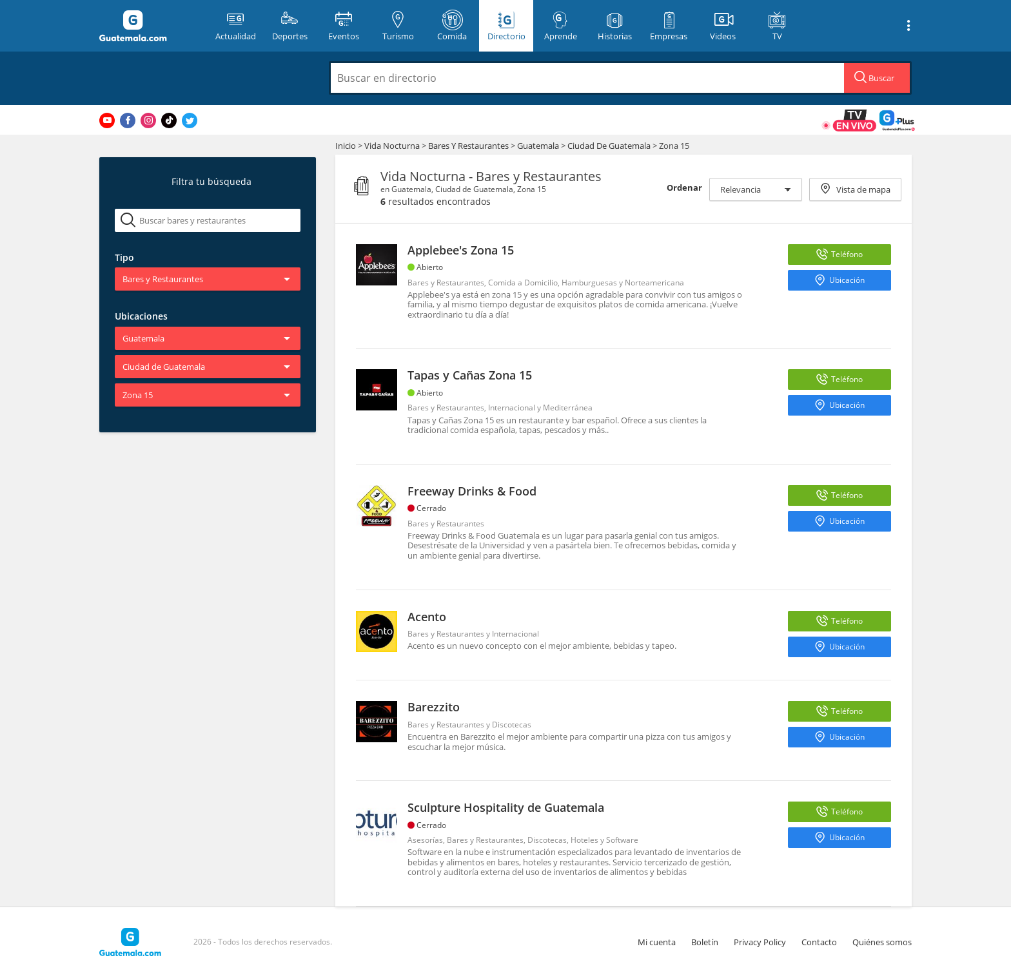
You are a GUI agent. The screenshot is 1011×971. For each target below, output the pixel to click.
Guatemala (538, 145)
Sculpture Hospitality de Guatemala (505, 807)
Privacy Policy (760, 942)
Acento (426, 616)
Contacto (819, 942)
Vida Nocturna (393, 145)
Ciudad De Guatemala (609, 145)
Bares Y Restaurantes (469, 145)
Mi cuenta (657, 942)
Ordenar (684, 187)
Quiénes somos (882, 942)
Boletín (704, 942)
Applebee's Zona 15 (460, 250)
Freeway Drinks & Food (471, 491)
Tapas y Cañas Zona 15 (469, 375)
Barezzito (433, 707)
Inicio (345, 145)
